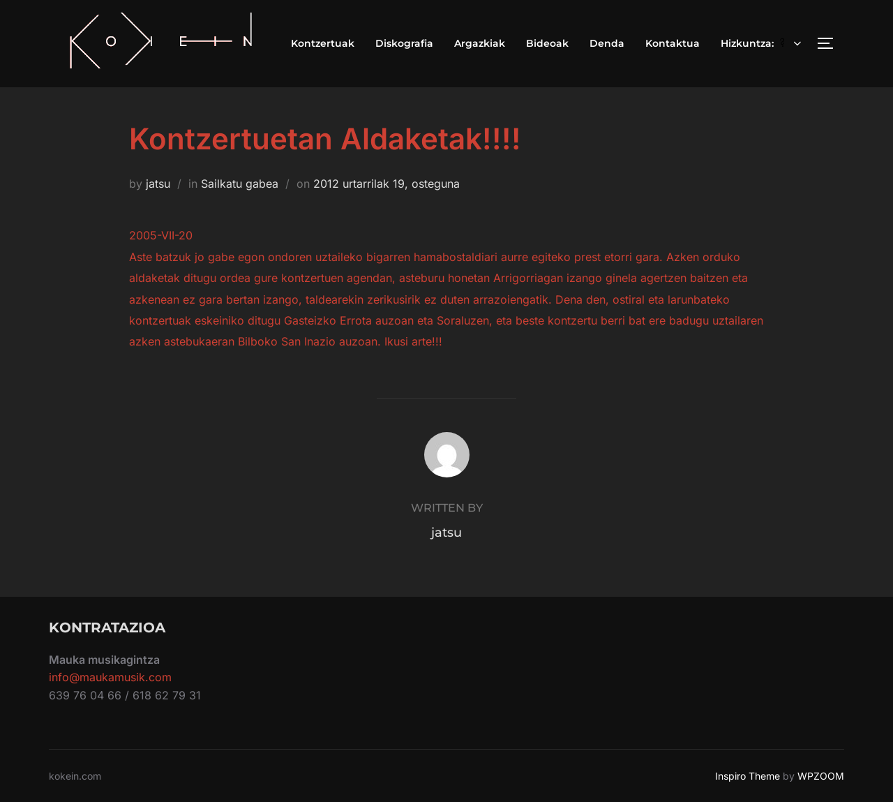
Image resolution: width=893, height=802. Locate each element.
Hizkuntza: (762, 43)
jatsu (158, 184)
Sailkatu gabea (239, 184)
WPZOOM (820, 776)
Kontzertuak (322, 43)
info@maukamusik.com (110, 677)
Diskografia (404, 43)
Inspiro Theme (747, 776)
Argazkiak (479, 43)
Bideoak (547, 43)
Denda (607, 43)
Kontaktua (672, 43)
